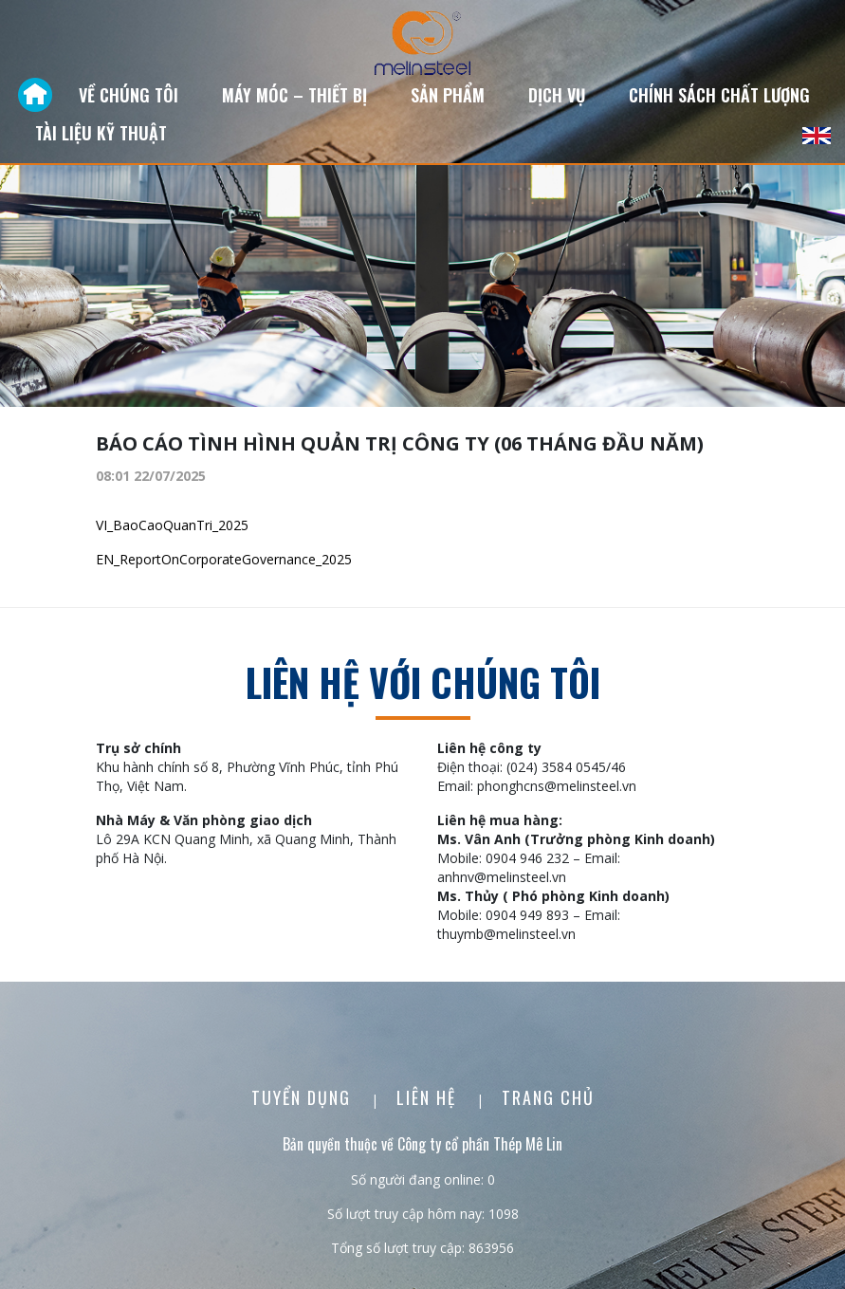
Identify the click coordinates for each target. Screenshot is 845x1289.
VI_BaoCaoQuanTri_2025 (172, 525)
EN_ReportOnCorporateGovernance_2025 (224, 559)
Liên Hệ (429, 1097)
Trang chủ (548, 1097)
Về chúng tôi (128, 95)
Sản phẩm (448, 95)
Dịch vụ (556, 95)
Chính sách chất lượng (719, 95)
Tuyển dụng (304, 1097)
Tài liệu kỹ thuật (101, 132)
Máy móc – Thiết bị (294, 95)
